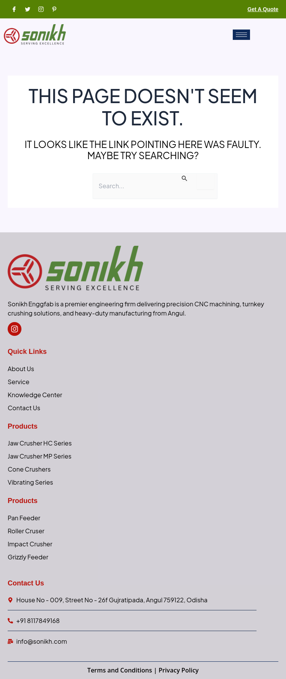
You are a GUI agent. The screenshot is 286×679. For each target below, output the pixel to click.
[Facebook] (13, 9)
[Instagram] (40, 9)
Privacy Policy (179, 670)
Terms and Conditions (119, 670)
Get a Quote (262, 9)
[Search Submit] (184, 177)
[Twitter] (27, 9)
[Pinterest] (53, 9)
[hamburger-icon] (241, 35)
